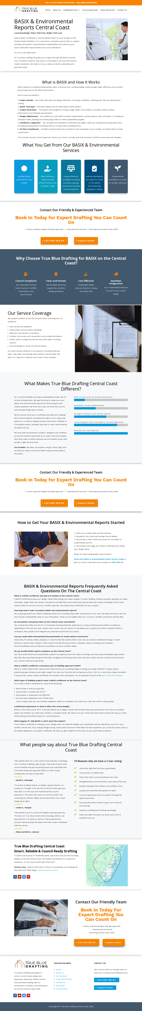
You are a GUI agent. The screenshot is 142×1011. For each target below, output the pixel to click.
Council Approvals (90, 10)
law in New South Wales (112, 675)
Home (47, 10)
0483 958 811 (117, 562)
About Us (57, 10)
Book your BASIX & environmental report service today (99, 559)
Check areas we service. (47, 870)
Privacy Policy (62, 989)
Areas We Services (64, 979)
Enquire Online (86, 241)
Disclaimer (60, 986)
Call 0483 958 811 (54, 241)
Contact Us (122, 10)
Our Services (61, 976)
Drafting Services (70, 10)
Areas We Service (107, 10)
